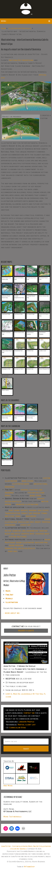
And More (8, 785)
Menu (3, 21)
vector (8, 531)
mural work (35, 495)
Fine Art (9, 595)
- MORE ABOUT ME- (11, 613)
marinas (33, 510)
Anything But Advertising (21, 60)
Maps (8, 591)
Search (26, 749)
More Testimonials (12, 816)
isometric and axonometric (25, 531)
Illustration (12, 602)
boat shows (14, 510)
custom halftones (18, 536)
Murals (9, 598)
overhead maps (42, 534)
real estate (43, 510)
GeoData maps (27, 534)
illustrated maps (20, 484)
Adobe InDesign (16, 545)
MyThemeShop (29, 867)
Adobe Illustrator (25, 542)
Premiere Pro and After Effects (20, 548)
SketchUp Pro (41, 542)
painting (43, 531)
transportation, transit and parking (22, 513)
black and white (12, 534)
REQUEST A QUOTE (26, 630)
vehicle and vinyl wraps (29, 522)
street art (26, 525)
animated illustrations (27, 504)
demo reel (12, 551)
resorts (24, 510)
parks (18, 516)
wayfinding (31, 516)
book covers (27, 481)
